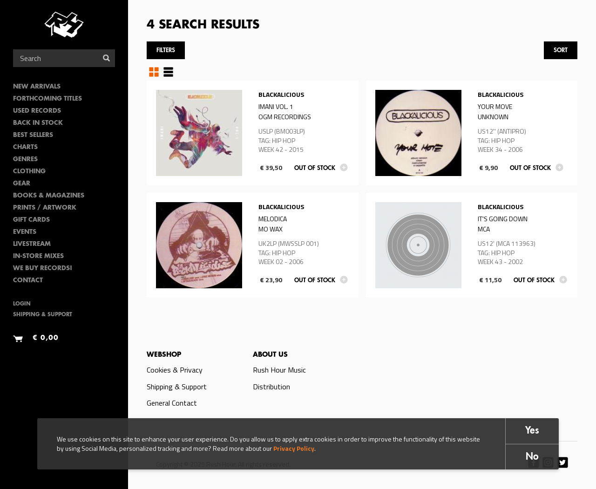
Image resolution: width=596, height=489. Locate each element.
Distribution (271, 386)
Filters (165, 51)
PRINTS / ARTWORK (44, 208)
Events (24, 232)
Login (22, 304)
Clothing (29, 172)
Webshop (164, 355)
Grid (154, 71)
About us (270, 355)
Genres (25, 159)
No (532, 457)
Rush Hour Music (279, 369)
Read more (253, 133)
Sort (561, 51)
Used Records (37, 111)
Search (106, 57)
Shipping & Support (42, 315)
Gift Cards (31, 220)
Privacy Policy (293, 448)
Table (168, 71)
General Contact (172, 402)
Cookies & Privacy (175, 369)
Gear (21, 184)
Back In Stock (38, 123)
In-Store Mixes (38, 256)
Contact (28, 281)
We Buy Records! (42, 268)
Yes (532, 431)
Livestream (32, 244)
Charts (25, 147)
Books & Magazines (48, 196)
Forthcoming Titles (47, 99)
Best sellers (33, 135)
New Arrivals (37, 87)
